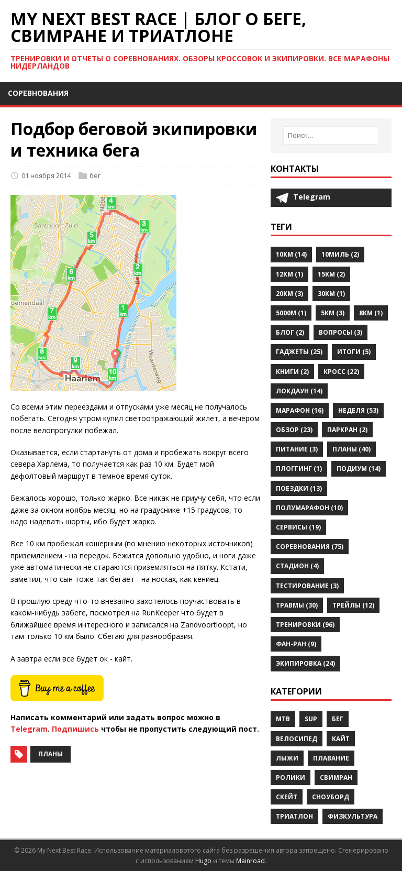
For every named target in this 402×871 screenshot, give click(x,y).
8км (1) (371, 312)
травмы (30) (297, 605)
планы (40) (351, 449)
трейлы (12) (353, 605)
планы (50, 753)
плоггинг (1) (299, 468)
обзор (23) (294, 429)
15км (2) (331, 274)
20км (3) (289, 293)
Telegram (29, 729)
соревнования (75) (309, 546)
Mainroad (250, 860)
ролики (290, 777)
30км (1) (331, 293)
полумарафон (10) (309, 507)
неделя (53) (358, 410)
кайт (341, 738)
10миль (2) (340, 254)
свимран (336, 777)
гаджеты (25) (299, 351)
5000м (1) (291, 312)
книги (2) (292, 371)
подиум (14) (359, 468)
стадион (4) (297, 565)
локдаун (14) (299, 391)
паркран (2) (347, 429)
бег (95, 175)
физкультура (352, 816)
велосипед (296, 738)
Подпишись (75, 729)
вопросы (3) (340, 332)
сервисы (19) (298, 527)
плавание (331, 758)
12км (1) (289, 274)
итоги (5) (354, 351)
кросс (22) (341, 371)
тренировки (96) (305, 624)
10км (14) (291, 254)
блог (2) (290, 332)
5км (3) (332, 312)
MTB (283, 718)
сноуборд (330, 796)
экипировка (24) (305, 663)
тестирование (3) (307, 585)
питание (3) (297, 449)
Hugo (203, 860)
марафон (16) (299, 410)
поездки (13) (299, 488)
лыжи (287, 758)
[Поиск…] (331, 135)
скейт (286, 796)
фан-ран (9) (296, 644)
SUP (311, 718)
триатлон (294, 816)
